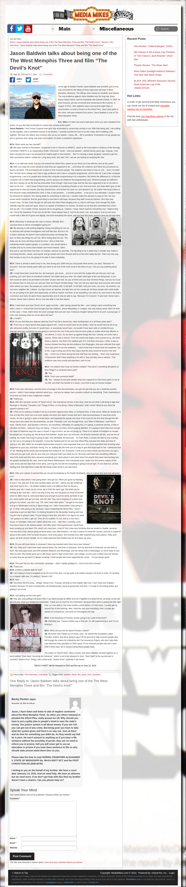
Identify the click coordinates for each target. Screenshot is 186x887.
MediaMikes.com (119, 873)
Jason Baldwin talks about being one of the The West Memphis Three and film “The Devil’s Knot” (58, 42)
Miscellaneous (112, 29)
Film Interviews (31, 674)
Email (13, 843)
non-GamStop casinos (152, 116)
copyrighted (51, 882)
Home (12, 42)
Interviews (43, 674)
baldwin (67, 674)
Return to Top (21, 873)
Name (13, 838)
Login (172, 873)
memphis (96, 674)
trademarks (69, 882)
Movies (105, 42)
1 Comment (48, 74)
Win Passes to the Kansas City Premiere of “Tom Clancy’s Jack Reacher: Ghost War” (154, 56)
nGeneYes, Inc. (159, 873)
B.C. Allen (33, 74)
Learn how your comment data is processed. (63, 862)
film (79, 674)
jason (84, 674)
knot (89, 674)
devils (74, 674)
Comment (15, 798)
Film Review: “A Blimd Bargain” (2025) (153, 46)
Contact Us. (94, 882)
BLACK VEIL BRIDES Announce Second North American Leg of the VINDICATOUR (154, 84)
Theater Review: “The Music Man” (151, 65)
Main (60, 29)
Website (13, 848)
